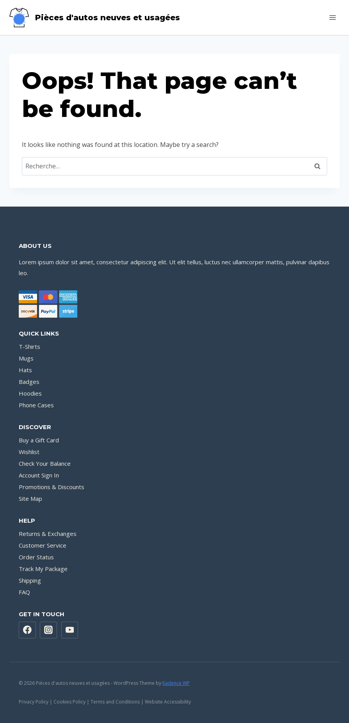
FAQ (24, 592)
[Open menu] (332, 17)
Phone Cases (36, 405)
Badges (29, 381)
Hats (25, 370)
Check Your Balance (45, 463)
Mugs (26, 358)
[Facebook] (27, 630)
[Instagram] (48, 630)
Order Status (36, 557)
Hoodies (30, 393)
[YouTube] (69, 630)
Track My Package (43, 569)
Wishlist (29, 452)
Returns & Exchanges (48, 533)
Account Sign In (39, 475)
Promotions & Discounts (51, 487)
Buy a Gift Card (39, 440)
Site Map (30, 498)
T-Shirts (29, 346)
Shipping (30, 580)
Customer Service (42, 545)
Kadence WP (176, 683)
